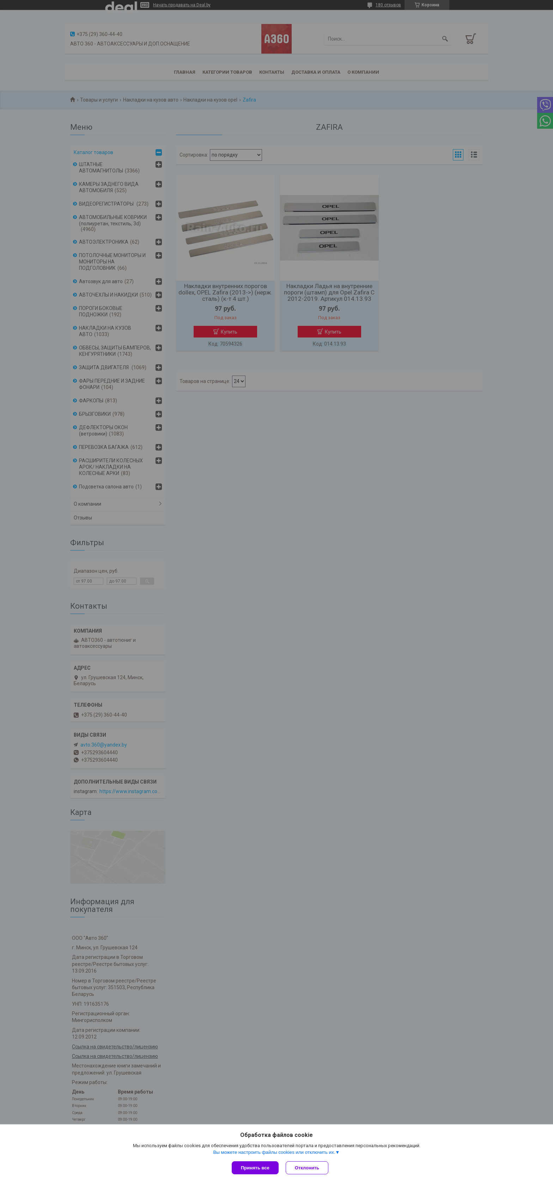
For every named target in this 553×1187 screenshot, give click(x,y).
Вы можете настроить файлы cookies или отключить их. (274, 1152)
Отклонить (307, 1167)
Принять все (255, 1167)
